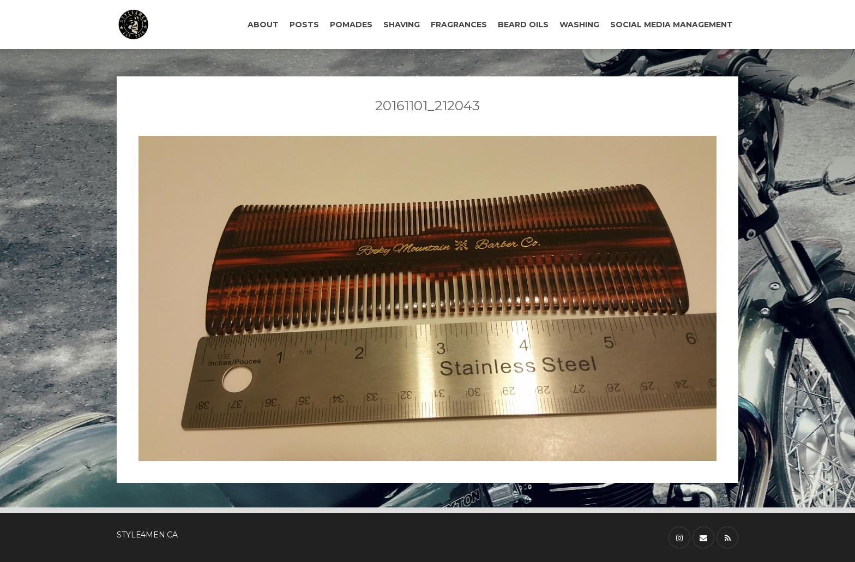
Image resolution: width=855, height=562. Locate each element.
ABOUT (263, 24)
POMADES (351, 24)
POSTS (304, 24)
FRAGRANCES (459, 24)
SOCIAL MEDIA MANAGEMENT (671, 24)
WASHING (579, 24)
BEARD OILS (523, 24)
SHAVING (401, 24)
